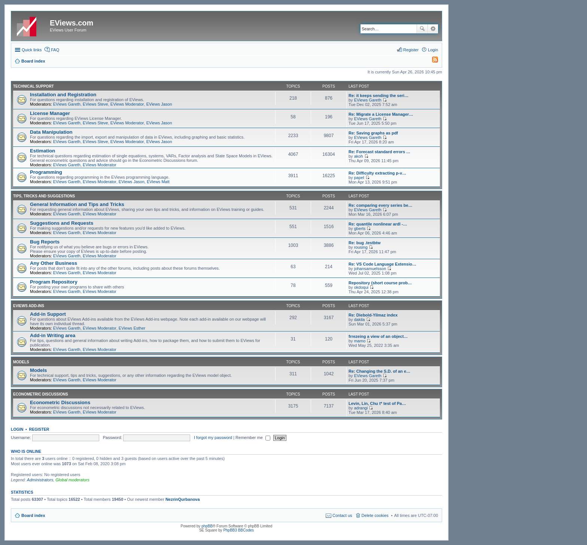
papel (359, 177)
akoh (358, 156)
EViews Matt (158, 181)
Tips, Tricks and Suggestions (44, 196)
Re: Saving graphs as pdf (373, 133)
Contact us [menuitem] (342, 515)
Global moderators (72, 480)
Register (39, 429)
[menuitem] (431, 61)
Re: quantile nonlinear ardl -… (378, 224)
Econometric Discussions (40, 394)
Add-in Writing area (52, 335)
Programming (46, 172)
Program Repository (53, 282)
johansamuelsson (370, 268)
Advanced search (433, 28)
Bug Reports (45, 242)
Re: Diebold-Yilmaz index (373, 315)
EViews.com (71, 23)
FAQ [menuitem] (55, 50)
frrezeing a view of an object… (378, 336)
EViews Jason (159, 104)
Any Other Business (53, 263)
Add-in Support (48, 314)
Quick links (32, 50)
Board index (33, 515)
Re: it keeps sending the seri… (378, 95)
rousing (361, 247)
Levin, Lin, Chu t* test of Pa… (377, 403)
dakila (359, 319)
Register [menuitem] (411, 50)
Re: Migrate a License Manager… (381, 114)
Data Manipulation (51, 132)
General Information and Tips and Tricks (77, 204)
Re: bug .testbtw (365, 242)
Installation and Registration (63, 94)
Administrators (40, 480)
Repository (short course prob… (380, 283)
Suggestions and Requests (61, 223)
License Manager (50, 113)
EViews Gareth (66, 104)
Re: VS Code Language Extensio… (382, 264)
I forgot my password (213, 437)
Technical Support (33, 86)
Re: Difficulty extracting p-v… (377, 173)
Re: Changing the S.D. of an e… (379, 371)
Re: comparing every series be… (381, 205)
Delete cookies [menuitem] (375, 515)
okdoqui (361, 287)
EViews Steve (95, 104)
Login (17, 429)
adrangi (361, 408)
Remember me (252, 437)
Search (422, 28)
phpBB (207, 526)
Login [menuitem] (433, 50)
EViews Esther (132, 328)
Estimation (42, 151)
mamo (360, 341)
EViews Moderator (127, 104)
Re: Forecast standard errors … (379, 151)
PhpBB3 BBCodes (238, 530)
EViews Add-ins (28, 306)
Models (21, 362)
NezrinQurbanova (182, 499)
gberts (360, 228)
